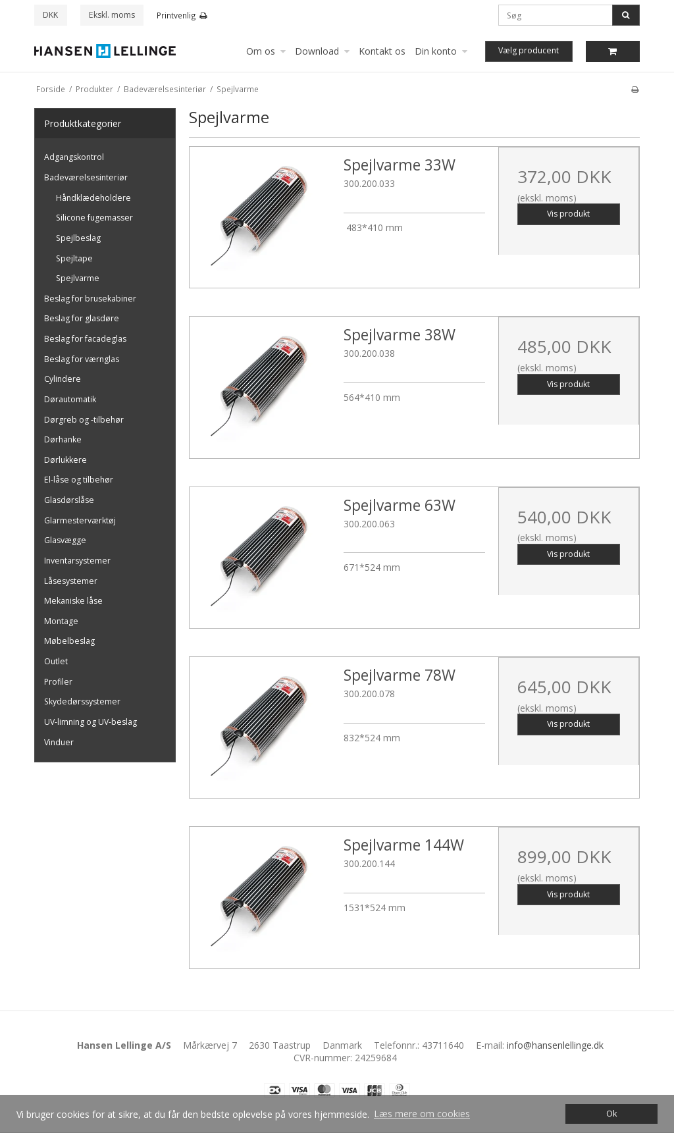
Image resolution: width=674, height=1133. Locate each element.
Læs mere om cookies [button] (422, 1113)
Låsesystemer (70, 581)
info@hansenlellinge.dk (555, 1045)
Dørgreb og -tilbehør (84, 419)
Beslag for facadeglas (85, 338)
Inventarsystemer (77, 560)
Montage (61, 621)
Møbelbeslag (69, 640)
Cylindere (62, 378)
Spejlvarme (77, 278)
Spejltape (74, 258)
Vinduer (59, 742)
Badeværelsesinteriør (86, 177)
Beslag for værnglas (81, 359)
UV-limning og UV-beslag (90, 721)
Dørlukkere (65, 459)
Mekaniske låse (73, 600)
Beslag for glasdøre (81, 318)
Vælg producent (528, 50)
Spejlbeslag (78, 238)
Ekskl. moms (112, 14)
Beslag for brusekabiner (90, 298)
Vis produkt (568, 213)
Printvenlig (182, 15)
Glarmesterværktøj (80, 520)
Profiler (58, 681)
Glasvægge (65, 540)
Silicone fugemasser (94, 217)
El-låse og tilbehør (78, 479)
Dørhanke (63, 439)
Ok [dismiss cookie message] (611, 1113)
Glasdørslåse (69, 500)
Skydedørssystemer (82, 701)
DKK (50, 14)
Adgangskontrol (74, 157)
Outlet (56, 661)
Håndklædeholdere (93, 197)
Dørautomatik (70, 399)
